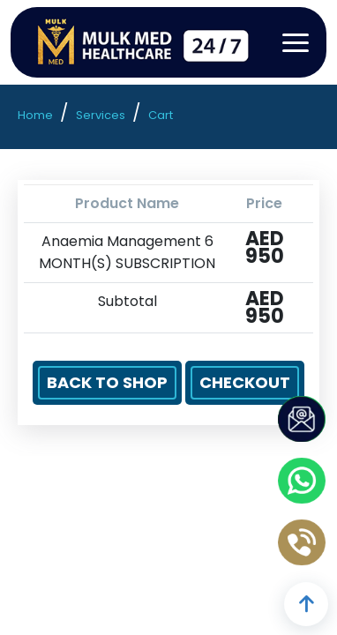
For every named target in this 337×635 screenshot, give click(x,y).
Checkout (244, 382)
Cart (160, 115)
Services (100, 115)
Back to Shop (107, 382)
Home (35, 115)
